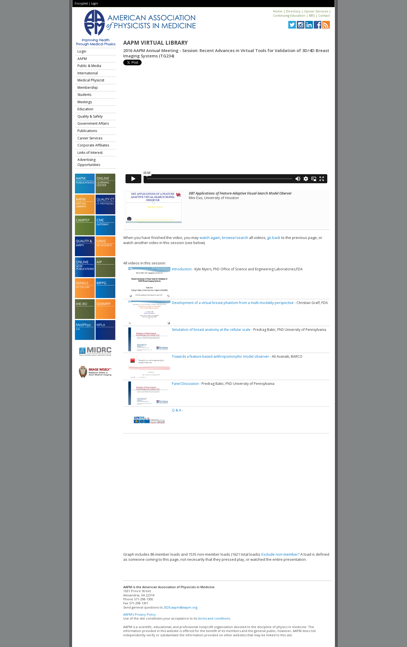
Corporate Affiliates (93, 145)
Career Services (316, 11)
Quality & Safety (90, 116)
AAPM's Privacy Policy (139, 614)
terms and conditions (214, 618)
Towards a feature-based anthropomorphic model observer (220, 356)
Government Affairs (93, 123)
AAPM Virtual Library (155, 42)
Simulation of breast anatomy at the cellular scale (211, 329)
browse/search (235, 237)
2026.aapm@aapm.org (180, 607)
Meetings (84, 102)
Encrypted (81, 3)
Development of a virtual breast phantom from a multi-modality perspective (233, 302)
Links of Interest (90, 152)
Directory (293, 11)
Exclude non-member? (280, 554)
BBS (312, 15)
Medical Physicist (90, 80)
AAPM (82, 58)
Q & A (176, 410)
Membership (87, 87)
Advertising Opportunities (88, 162)
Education (85, 109)
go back (273, 237)
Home (277, 11)
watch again (210, 237)
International (87, 73)
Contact (324, 15)
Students (84, 94)
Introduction (182, 269)
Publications (87, 130)
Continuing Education (289, 15)
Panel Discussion (185, 383)
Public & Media (89, 65)
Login (94, 3)
